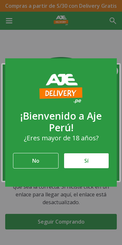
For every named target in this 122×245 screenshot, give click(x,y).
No (35, 160)
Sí (86, 160)
